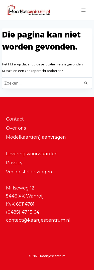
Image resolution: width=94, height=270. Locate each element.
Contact (15, 119)
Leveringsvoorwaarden (32, 154)
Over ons (16, 128)
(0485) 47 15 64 (22, 212)
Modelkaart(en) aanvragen (36, 137)
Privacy (14, 163)
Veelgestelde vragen (29, 172)
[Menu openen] (83, 10)
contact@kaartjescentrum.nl (38, 220)
